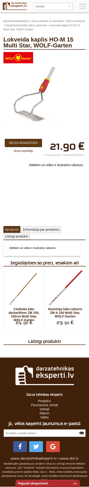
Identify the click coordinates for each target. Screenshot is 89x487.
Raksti (45, 413)
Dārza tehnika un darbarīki (47, 21)
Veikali (44, 409)
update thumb (75, 55)
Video (44, 417)
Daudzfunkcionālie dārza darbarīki (26, 25)
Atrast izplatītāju (23, 150)
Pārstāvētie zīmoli (44, 405)
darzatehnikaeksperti (16, 21)
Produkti (44, 401)
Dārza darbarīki (75, 21)
